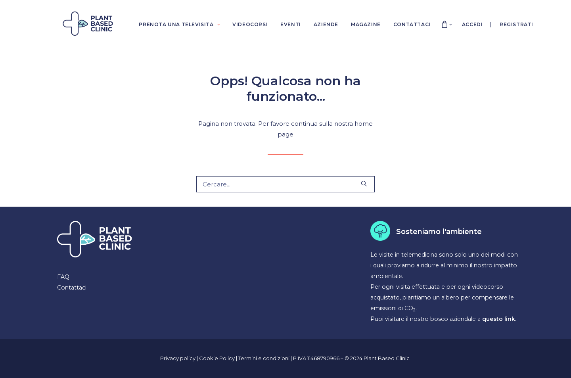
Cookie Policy (217, 358)
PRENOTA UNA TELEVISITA (179, 24)
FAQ (63, 276)
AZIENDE (326, 24)
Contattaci (71, 287)
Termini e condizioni (264, 358)
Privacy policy (177, 358)
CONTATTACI (412, 24)
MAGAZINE (366, 24)
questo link (498, 318)
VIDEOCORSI (250, 24)
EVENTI (290, 24)
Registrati (516, 24)
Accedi (472, 24)
